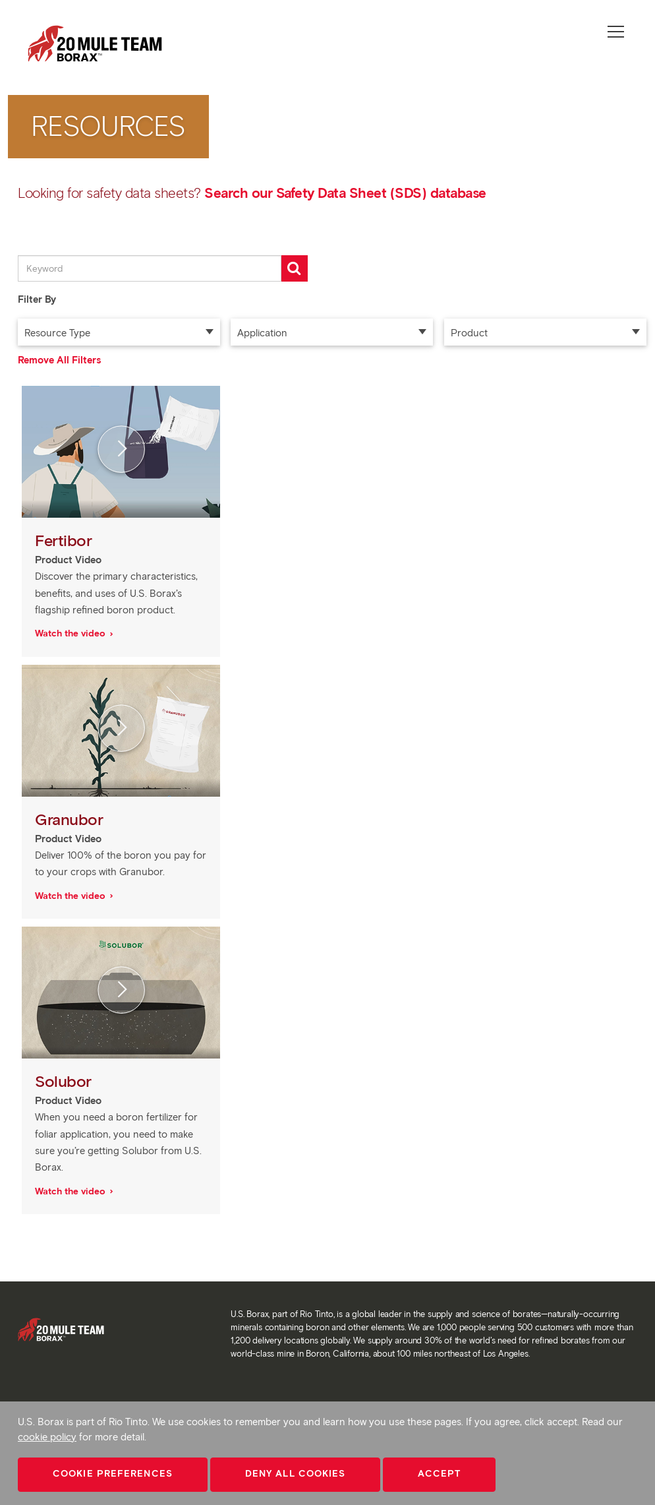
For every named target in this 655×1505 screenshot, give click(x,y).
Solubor (65, 1081)
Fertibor (65, 540)
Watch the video (71, 633)
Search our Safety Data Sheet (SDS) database (345, 193)
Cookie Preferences (113, 1473)
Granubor (71, 819)
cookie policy (47, 1437)
